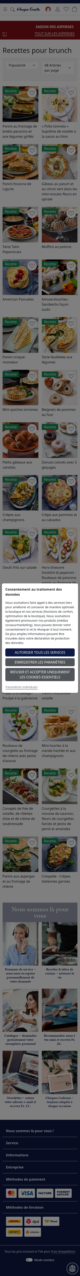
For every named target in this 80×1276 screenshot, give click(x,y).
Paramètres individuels (22, 687)
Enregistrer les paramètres (40, 662)
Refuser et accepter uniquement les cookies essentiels (40, 674)
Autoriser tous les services (40, 652)
